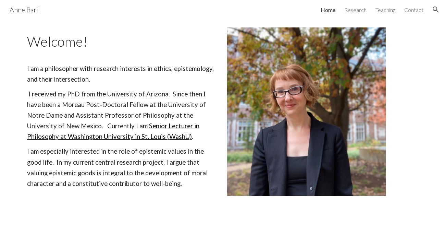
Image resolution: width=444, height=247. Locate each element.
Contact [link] (413, 10)
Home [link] (328, 10)
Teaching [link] (385, 10)
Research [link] (355, 10)
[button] (436, 9)
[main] (120, 109)
